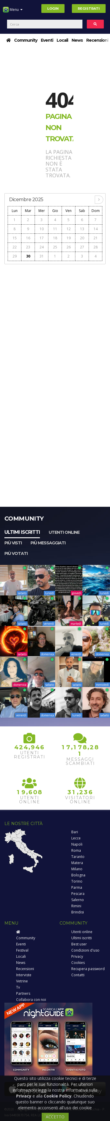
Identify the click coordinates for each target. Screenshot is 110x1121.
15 (15, 237)
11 (55, 228)
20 (82, 237)
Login (53, 8)
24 (42, 247)
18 (55, 237)
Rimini (76, 905)
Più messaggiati (48, 543)
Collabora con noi (31, 999)
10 (42, 228)
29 (15, 256)
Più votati (16, 553)
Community (25, 40)
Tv (18, 987)
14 (96, 228)
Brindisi (77, 912)
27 (82, 247)
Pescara (77, 893)
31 (42, 256)
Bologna (78, 875)
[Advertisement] (55, 323)
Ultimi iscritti (22, 532)
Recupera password (88, 968)
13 (82, 228)
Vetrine (22, 981)
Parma (76, 887)
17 (42, 237)
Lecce (76, 838)
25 (55, 247)
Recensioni (97, 40)
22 (15, 247)
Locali (62, 40)
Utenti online (64, 532)
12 (69, 228)
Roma (76, 850)
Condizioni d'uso (85, 950)
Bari (74, 831)
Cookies (78, 962)
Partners (23, 993)
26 (69, 247)
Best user (79, 944)
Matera (77, 862)
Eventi (47, 40)
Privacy (77, 956)
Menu (13, 12)
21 (96, 237)
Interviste (23, 974)
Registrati (89, 8)
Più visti (13, 543)
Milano (76, 868)
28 (96, 247)
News (77, 40)
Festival (22, 950)
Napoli (76, 844)
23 (28, 247)
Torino (76, 881)
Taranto (77, 856)
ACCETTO (55, 1117)
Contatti (77, 974)
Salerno (77, 899)
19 (69, 237)
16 (28, 237)
